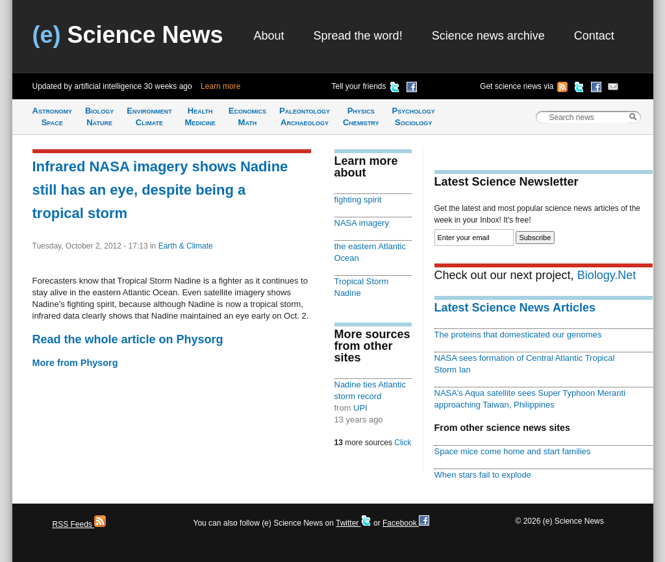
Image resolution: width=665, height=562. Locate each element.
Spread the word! (358, 35)
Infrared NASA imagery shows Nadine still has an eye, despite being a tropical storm (160, 189)
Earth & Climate (185, 245)
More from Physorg (75, 363)
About (269, 35)
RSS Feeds (80, 524)
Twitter (353, 523)
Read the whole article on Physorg (127, 339)
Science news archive (488, 35)
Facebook (406, 523)
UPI (360, 408)
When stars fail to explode (482, 475)
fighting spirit (358, 199)
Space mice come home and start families (512, 451)
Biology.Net (606, 275)
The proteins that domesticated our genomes (518, 334)
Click (402, 442)
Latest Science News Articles (515, 307)
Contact (594, 35)
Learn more (220, 86)
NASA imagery (361, 223)
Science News (127, 34)
